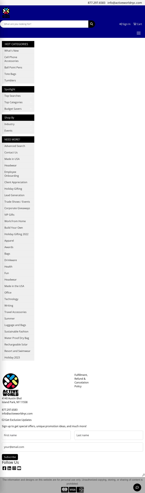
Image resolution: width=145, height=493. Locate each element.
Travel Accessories (15, 312)
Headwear (10, 165)
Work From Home (15, 221)
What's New (11, 50)
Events (8, 130)
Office (7, 292)
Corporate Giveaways (17, 208)
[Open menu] (138, 33)
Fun (6, 273)
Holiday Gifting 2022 (16, 234)
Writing (8, 305)
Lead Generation (14, 195)
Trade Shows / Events (17, 201)
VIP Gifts (9, 214)
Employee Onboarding (11, 173)
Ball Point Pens (13, 67)
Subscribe (10, 457)
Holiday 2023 (12, 357)
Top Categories (13, 102)
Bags (7, 253)
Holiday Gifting (13, 188)
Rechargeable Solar (16, 344)
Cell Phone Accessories (11, 59)
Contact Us (11, 152)
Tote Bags (10, 74)
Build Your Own (13, 227)
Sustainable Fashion (16, 331)
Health (8, 266)
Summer (9, 318)
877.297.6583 (96, 3)
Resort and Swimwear (17, 351)
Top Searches (12, 96)
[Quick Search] (44, 24)
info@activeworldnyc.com (125, 3)
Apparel (9, 240)
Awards (8, 247)
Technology (11, 299)
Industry (9, 124)
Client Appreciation (15, 182)
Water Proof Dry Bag (16, 338)
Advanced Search (14, 146)
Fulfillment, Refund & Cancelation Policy (81, 380)
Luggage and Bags (15, 325)
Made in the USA (14, 286)
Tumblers (10, 80)
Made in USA (12, 159)
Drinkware (10, 260)
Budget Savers (13, 109)
